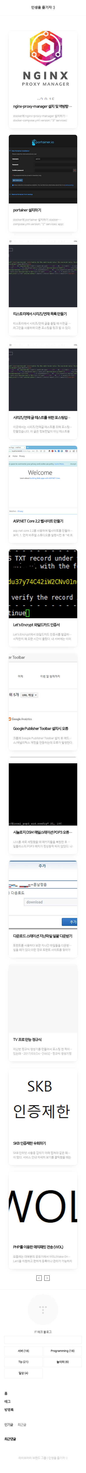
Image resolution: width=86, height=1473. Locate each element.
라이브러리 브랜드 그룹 (32, 1458)
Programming (62, 1351)
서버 (23, 1351)
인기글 (8, 1425)
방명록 (9, 1410)
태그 (7, 1402)
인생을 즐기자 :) (43, 7)
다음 (47, 1278)
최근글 (22, 1425)
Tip (23, 1362)
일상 (23, 1373)
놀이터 (63, 1362)
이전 (39, 1278)
